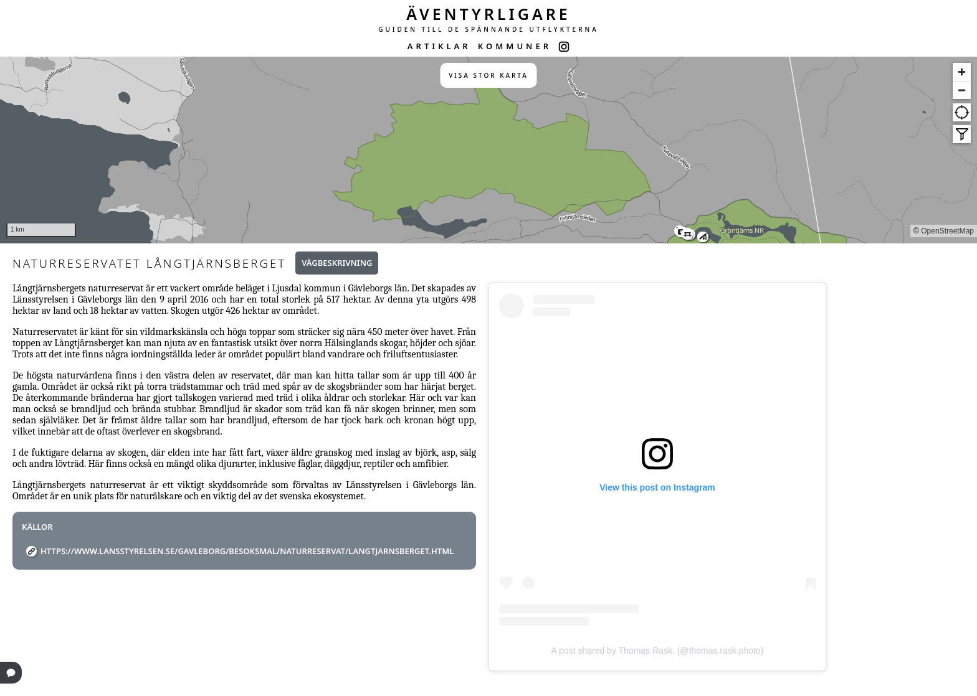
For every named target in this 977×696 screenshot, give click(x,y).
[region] (488, 150)
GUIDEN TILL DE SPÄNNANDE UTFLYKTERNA (488, 29)
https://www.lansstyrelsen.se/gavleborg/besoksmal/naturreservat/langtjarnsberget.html (247, 551)
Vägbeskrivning (337, 262)
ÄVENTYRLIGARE (488, 13)
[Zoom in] (962, 72)
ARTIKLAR (439, 46)
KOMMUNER (514, 46)
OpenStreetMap (947, 231)
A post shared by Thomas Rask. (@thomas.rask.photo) (657, 651)
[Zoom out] (962, 90)
